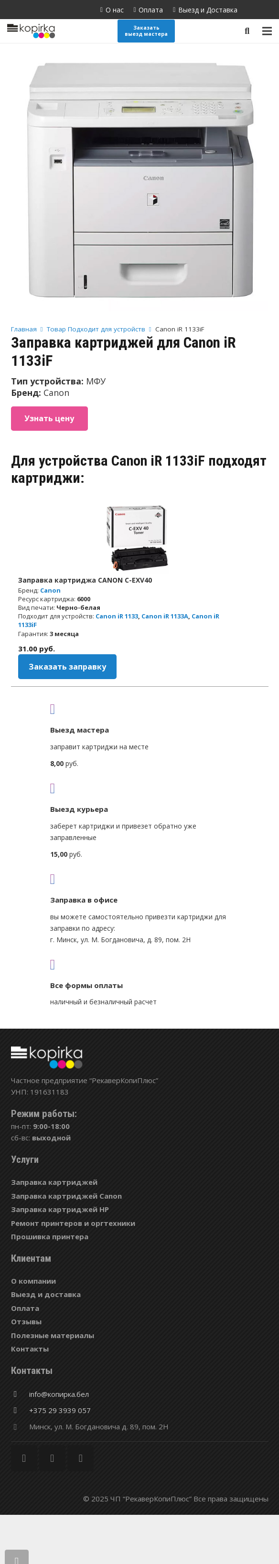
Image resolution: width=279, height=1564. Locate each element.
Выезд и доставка (46, 1294)
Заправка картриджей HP (60, 1209)
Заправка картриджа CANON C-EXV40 (85, 580)
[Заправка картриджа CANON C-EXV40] (139, 538)
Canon (50, 590)
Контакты (30, 1348)
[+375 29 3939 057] (20, 1410)
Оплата (25, 1308)
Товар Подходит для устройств (96, 329)
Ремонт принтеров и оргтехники (73, 1223)
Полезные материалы (52, 1335)
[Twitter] (52, 1458)
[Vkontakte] (80, 1458)
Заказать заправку (67, 666)
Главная (24, 329)
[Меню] (267, 31)
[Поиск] (247, 31)
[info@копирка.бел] (20, 1394)
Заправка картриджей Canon (66, 1196)
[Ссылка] (31, 31)
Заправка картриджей (54, 1182)
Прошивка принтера (49, 1236)
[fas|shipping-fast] (139, 788)
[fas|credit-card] (139, 964)
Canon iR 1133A (164, 616)
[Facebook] (24, 1458)
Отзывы (26, 1321)
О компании (33, 1281)
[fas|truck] (139, 709)
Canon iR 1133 (117, 616)
